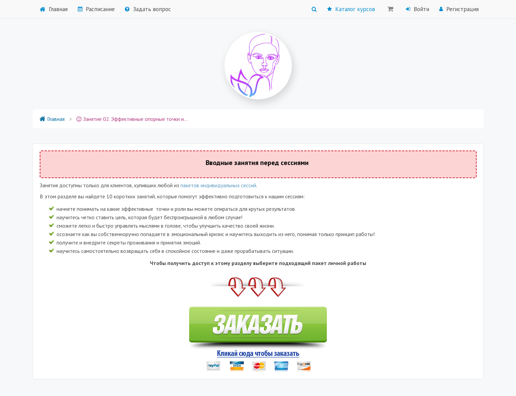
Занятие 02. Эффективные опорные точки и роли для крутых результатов (131, 119)
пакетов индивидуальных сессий (218, 185)
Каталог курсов (351, 9)
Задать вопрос (148, 9)
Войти (417, 9)
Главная (54, 9)
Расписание (96, 9)
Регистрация (459, 9)
